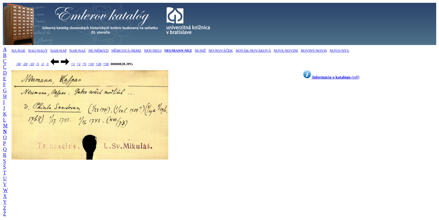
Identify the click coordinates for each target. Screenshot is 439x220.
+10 (91, 64)
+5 (84, 64)
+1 (73, 64)
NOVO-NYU (339, 50)
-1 (47, 64)
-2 (42, 64)
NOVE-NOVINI (286, 50)
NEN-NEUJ (153, 50)
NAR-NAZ (77, 50)
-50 (18, 64)
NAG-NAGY (38, 50)
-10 (31, 64)
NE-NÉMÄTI (98, 50)
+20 (98, 64)
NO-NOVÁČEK (221, 50)
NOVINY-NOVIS (314, 50)
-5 (37, 64)
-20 (25, 64)
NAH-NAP (58, 50)
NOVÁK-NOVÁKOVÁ (253, 50)
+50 (106, 64)
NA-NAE (18, 50)
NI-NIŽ (200, 50)
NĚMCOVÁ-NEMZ (126, 50)
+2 (79, 64)
